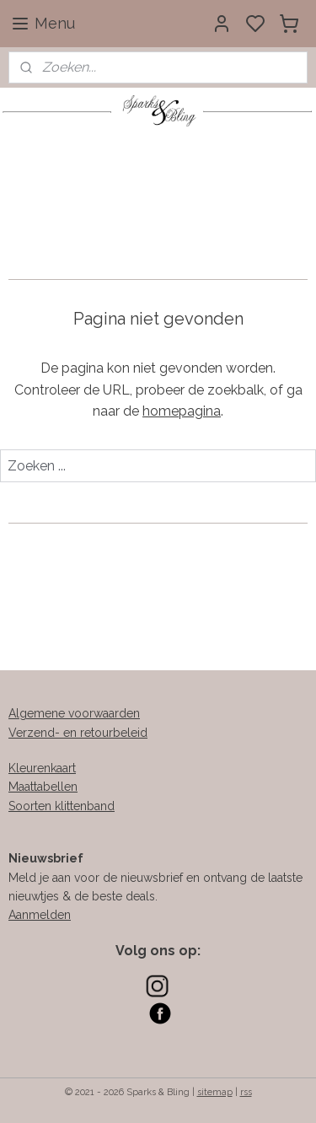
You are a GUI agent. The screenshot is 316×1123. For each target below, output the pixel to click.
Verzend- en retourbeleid (77, 732)
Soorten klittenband (61, 806)
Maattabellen (43, 786)
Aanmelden (39, 915)
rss (246, 1092)
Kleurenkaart (42, 768)
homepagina (181, 411)
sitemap (215, 1092)
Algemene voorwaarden (74, 713)
